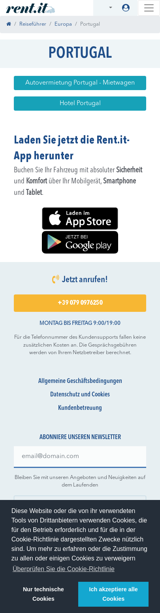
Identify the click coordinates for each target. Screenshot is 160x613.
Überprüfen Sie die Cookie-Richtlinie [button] (64, 569)
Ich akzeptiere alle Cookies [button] (113, 594)
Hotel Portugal (80, 103)
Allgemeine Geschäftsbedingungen (80, 381)
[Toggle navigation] (149, 8)
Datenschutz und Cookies (80, 395)
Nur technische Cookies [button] (43, 594)
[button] (105, 8)
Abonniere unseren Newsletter (80, 437)
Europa (63, 24)
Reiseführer (32, 24)
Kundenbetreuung (80, 408)
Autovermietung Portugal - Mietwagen (80, 83)
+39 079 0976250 (80, 303)
